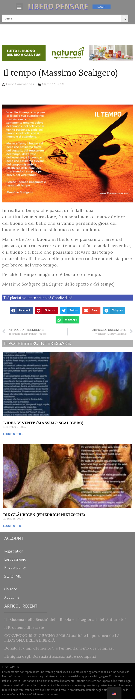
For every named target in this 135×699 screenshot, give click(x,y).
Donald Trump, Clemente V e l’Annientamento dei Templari (59, 648)
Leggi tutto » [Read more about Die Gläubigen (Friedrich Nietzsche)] (13, 525)
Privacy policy (15, 568)
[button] (19, 6)
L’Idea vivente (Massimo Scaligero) (43, 422)
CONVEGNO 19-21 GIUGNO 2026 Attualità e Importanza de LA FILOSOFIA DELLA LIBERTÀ (62, 638)
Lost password (15, 559)
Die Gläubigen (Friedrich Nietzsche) (44, 514)
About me (11, 597)
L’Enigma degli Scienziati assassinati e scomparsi (50, 656)
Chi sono (10, 589)
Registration (13, 551)
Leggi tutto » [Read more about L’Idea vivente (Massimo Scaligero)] (13, 434)
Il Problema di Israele (24, 627)
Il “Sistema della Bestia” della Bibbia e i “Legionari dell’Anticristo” (65, 619)
